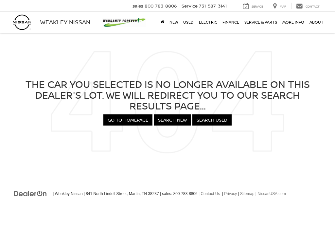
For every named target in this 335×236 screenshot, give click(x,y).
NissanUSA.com (271, 193)
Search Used (212, 120)
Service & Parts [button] (260, 22)
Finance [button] (230, 22)
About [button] (316, 22)
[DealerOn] (30, 193)
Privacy (230, 193)
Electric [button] (208, 22)
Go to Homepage (128, 120)
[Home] (162, 22)
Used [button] (188, 22)
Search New (172, 120)
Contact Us (210, 193)
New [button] (173, 22)
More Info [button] (293, 22)
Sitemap (247, 193)
